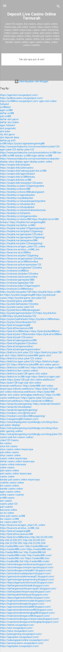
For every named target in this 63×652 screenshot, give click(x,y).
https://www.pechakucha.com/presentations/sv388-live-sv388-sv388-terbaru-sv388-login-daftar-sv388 (31, 154)
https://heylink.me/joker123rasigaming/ (21, 243)
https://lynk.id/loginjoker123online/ (19, 343)
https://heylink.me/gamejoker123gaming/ (22, 237)
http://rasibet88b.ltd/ (35, 552)
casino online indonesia (13, 464)
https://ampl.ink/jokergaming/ (16, 403)
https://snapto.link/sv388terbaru (17, 176)
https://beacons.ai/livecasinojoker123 (20, 264)
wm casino (6, 500)
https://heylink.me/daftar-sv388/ (18, 225)
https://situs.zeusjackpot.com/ (17, 630)
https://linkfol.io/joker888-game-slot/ (31, 355)
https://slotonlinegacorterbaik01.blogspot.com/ (26, 570)
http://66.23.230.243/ (11, 543)
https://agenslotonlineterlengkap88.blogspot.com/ (27, 612)
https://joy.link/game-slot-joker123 (27, 297)
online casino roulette (12, 494)
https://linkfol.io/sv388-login (15, 376)
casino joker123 (8, 503)
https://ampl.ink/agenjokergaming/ (19, 409)
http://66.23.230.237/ (11, 540)
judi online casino (9, 452)
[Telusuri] (58, 7)
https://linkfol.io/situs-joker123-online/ (21, 358)
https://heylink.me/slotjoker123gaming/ (21, 231)
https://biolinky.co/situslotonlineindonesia (23, 210)
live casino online (9, 485)
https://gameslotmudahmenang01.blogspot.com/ (27, 576)
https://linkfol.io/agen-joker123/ (17, 361)
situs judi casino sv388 (12, 515)
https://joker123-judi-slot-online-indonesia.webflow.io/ (29, 390)
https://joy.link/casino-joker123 (17, 307)
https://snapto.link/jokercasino (16, 167)
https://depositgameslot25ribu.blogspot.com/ (25, 597)
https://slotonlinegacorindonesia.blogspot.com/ (26, 564)
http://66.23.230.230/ (42, 537)
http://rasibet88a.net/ (37, 546)
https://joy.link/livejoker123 (21, 316)
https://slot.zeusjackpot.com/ (16, 627)
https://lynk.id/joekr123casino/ (16, 337)
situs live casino (9, 446)
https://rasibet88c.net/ (12, 558)
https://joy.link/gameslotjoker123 (18, 313)
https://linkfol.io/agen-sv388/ (47, 367)
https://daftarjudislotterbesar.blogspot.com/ (24, 594)
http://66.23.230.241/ (34, 540)
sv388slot (5, 107)
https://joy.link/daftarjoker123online (19, 303)
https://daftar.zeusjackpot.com (17, 624)
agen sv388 (6, 110)
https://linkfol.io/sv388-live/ (15, 367)
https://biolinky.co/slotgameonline (18, 216)
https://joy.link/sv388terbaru (44, 319)
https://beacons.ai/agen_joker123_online (22, 246)
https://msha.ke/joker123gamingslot (20, 285)
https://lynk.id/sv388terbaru (15, 331)
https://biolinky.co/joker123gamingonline (22, 185)
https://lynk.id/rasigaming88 (15, 325)
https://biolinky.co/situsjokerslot (17, 204)
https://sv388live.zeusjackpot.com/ (19, 101)
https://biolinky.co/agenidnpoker (17, 194)
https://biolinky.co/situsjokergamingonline (23, 201)
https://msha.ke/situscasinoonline (18, 276)
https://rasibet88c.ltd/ (12, 561)
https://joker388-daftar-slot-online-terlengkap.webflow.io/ (27, 393)
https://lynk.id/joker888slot (45, 331)
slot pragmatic (8, 128)
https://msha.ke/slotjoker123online (19, 273)
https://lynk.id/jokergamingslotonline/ (20, 349)
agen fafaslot (7, 125)
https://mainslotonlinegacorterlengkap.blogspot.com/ (29, 621)
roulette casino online (12, 482)
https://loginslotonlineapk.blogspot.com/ (22, 603)
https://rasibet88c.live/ (37, 558)
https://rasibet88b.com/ (13, 549)
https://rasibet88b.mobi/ (13, 555)
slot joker (5, 131)
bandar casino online (11, 488)
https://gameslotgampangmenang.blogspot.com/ (27, 579)
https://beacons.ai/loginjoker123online (21, 267)
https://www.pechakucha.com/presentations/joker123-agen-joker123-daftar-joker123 (30, 148)
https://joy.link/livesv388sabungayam (20, 310)
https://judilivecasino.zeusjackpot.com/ (21, 98)
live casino (6, 443)
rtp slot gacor (7, 134)
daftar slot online (9, 122)
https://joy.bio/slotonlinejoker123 (18, 322)
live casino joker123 (11, 521)
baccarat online (8, 509)
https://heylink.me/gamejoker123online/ (22, 234)
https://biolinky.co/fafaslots (15, 213)
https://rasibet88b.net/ (39, 549)
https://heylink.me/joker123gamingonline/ (22, 228)
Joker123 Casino (9, 440)
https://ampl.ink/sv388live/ (39, 400)
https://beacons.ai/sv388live (15, 252)
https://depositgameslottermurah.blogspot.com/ (26, 582)
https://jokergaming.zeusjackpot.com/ (21, 634)
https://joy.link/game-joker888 (16, 300)
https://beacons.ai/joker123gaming (19, 255)
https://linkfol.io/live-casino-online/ (19, 370)
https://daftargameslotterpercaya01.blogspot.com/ (28, 588)
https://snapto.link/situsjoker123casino (21, 182)
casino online (7, 476)
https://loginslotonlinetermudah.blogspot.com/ (25, 600)
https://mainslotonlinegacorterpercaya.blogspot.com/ (29, 618)
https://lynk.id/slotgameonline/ (16, 346)
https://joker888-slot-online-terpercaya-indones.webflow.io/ (27, 387)
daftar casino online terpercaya (17, 461)
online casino (7, 467)
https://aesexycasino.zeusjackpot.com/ (22, 643)
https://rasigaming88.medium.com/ (19, 419)
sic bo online (7, 512)
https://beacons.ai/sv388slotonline (19, 261)
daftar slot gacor (9, 119)
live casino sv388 (9, 518)
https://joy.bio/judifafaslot (14, 319)
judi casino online (9, 470)
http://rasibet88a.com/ (12, 546)
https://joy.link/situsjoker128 (15, 291)
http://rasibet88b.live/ (11, 552)
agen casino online (10, 491)
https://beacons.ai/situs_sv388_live (19, 249)
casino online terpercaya (13, 458)
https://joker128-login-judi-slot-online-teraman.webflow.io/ (21, 384)
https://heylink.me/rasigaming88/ (28, 222)
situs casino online (10, 455)
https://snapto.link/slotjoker (15, 164)
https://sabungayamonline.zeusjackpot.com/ (24, 640)
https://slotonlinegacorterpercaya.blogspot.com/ (27, 567)
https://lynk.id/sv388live (49, 334)
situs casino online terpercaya (16, 449)
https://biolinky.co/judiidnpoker (16, 198)
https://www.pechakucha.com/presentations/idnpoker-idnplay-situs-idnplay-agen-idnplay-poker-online (30, 160)
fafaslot (4, 104)
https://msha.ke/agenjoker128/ (17, 282)
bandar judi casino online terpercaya (20, 479)
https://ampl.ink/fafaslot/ (47, 403)
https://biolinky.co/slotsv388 (15, 219)
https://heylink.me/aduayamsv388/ (19, 240)
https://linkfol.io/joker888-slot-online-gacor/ (35, 364)
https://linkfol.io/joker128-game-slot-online (23, 373)
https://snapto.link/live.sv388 (15, 179)
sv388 (3, 143)
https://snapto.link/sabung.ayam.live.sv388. (23, 170)
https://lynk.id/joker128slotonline (18, 334)
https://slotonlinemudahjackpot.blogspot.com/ (25, 573)
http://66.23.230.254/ (34, 543)
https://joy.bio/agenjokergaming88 (26, 143)
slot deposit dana (9, 137)
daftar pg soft (7, 140)
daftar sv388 (7, 113)
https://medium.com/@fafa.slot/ (18, 412)
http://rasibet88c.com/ (39, 555)
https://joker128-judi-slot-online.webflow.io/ (31, 379)
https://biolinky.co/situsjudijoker (17, 207)
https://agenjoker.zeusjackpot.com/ (19, 637)
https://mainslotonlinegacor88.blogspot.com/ (25, 615)
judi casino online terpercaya (15, 473)
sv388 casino (7, 497)
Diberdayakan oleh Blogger (31, 81)
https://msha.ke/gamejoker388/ (17, 279)
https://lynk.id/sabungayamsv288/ (18, 340)
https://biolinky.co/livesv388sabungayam (22, 191)
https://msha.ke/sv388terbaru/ (17, 288)
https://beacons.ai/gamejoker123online (21, 258)
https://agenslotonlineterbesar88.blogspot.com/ (26, 609)
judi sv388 (5, 116)
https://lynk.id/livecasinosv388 (16, 328)
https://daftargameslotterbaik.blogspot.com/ (24, 585)
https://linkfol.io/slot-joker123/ (17, 352)
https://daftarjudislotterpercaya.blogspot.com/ (25, 591)
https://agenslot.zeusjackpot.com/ (19, 95)
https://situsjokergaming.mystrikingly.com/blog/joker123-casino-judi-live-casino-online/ (31, 436)
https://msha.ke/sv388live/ (14, 270)
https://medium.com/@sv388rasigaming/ (22, 416)
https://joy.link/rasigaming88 (19, 294)
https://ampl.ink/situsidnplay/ (16, 406)
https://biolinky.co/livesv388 (15, 188)
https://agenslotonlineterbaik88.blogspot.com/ (25, 606)
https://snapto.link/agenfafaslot (17, 173)
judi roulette (6, 506)
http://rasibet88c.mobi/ (37, 561)
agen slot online (48, 101)
